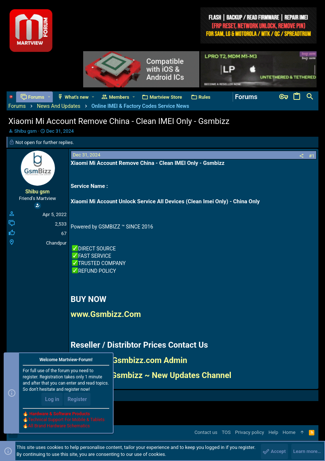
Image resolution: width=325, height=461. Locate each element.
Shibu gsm (25, 131)
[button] (49, 97)
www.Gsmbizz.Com (106, 314)
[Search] (310, 97)
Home (288, 432)
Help (273, 432)
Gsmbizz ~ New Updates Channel (171, 375)
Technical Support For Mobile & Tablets (66, 419)
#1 (311, 156)
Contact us (206, 432)
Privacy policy (249, 432)
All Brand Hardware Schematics (59, 425)
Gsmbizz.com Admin (149, 360)
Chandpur (56, 243)
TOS (226, 432)
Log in (52, 399)
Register (77, 399)
